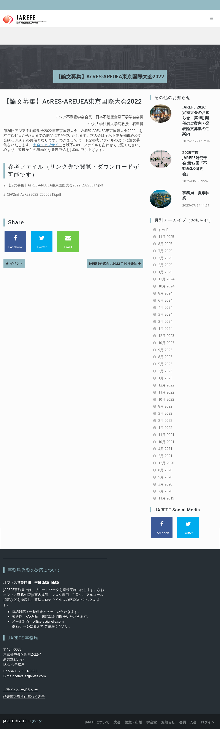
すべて (163, 229)
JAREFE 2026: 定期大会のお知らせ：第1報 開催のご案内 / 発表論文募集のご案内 (195, 120)
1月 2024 (165, 328)
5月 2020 (165, 477)
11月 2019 (166, 498)
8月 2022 (165, 406)
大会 (117, 722)
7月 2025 (165, 250)
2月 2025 (165, 264)
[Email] (68, 241)
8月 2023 (165, 356)
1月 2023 (165, 378)
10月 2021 (166, 441)
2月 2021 (165, 455)
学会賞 (151, 722)
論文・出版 (133, 722)
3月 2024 (165, 314)
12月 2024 (166, 279)
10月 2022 (166, 399)
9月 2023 (165, 349)
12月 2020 (166, 463)
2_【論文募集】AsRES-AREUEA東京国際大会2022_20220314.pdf (53, 185)
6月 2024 (165, 300)
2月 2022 (165, 420)
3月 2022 (165, 413)
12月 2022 (166, 385)
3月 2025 (165, 258)
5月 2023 (165, 363)
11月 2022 (166, 392)
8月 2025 (165, 243)
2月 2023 (165, 371)
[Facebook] (15, 241)
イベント (16, 263)
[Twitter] (41, 241)
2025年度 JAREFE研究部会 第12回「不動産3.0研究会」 (194, 163)
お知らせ (168, 722)
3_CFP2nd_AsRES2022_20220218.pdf (32, 194)
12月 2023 (166, 335)
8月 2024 (165, 293)
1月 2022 (165, 427)
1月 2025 (165, 272)
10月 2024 (166, 286)
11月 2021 (166, 434)
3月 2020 (165, 484)
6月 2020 (165, 470)
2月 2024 (165, 321)
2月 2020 (165, 491)
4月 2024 (165, 307)
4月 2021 (165, 448)
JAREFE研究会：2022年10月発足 (113, 263)
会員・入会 (187, 722)
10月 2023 (166, 342)
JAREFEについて (97, 722)
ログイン (35, 721)
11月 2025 (166, 236)
